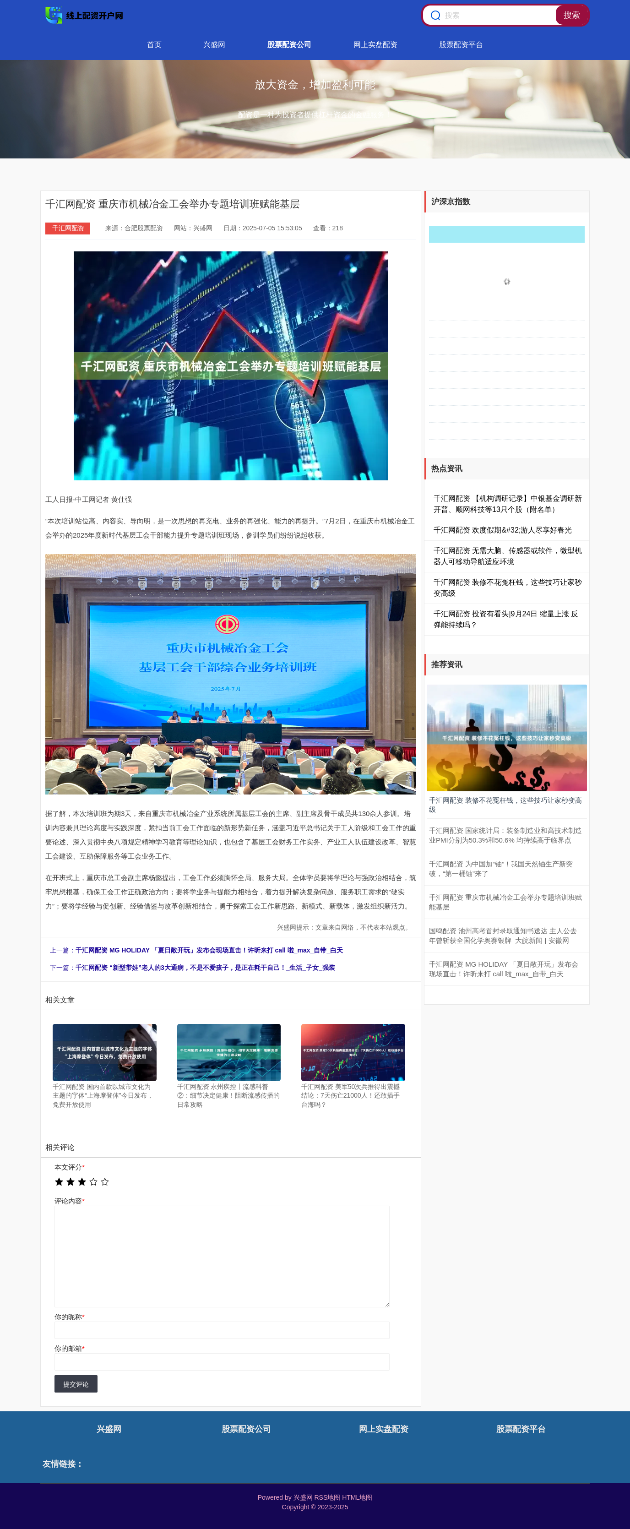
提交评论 (76, 1384)
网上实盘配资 (375, 45)
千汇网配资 (68, 228)
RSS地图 (327, 1497)
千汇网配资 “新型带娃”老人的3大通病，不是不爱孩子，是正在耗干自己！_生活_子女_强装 (205, 967)
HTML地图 (357, 1497)
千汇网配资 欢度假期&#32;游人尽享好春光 (503, 530)
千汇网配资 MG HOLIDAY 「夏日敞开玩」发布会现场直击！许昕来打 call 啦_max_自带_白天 (209, 950)
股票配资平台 (461, 45)
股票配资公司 (289, 45)
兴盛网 (214, 45)
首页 (154, 45)
